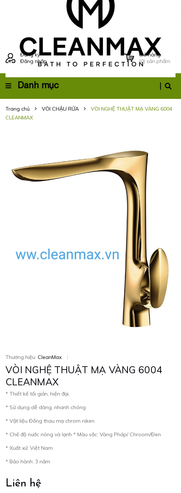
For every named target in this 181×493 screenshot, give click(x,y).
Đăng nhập (33, 61)
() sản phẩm (157, 57)
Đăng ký (30, 54)
